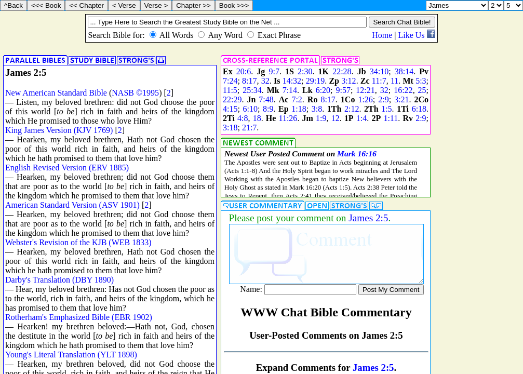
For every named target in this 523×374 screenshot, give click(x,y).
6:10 (250, 108)
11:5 (230, 90)
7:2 (296, 99)
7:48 (266, 99)
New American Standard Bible (56, 92)
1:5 (386, 108)
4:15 (230, 108)
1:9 (321, 118)
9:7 (274, 71)
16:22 (403, 90)
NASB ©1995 (135, 92)
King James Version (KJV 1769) (59, 130)
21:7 (249, 127)
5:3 (420, 80)
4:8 (242, 118)
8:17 (249, 80)
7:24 (230, 80)
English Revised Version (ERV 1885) (67, 167)
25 (422, 90)
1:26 (365, 99)
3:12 (348, 80)
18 (257, 118)
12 (335, 118)
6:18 (419, 108)
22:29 (232, 99)
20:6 (243, 71)
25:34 (252, 90)
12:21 (365, 90)
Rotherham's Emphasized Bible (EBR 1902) (78, 317)
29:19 (315, 80)
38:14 (404, 71)
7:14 (290, 90)
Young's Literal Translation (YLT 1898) (71, 354)
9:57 (343, 90)
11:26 (288, 118)
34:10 (379, 71)
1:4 (361, 118)
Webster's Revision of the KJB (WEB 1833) (78, 242)
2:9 (383, 99)
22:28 (341, 71)
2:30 (305, 71)
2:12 (351, 108)
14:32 (292, 80)
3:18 (230, 127)
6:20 (323, 90)
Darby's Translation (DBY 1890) (59, 279)
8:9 (268, 108)
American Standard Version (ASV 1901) (72, 205)
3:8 (317, 108)
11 (394, 80)
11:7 (379, 80)
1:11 (390, 118)
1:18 (298, 108)
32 (265, 80)
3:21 (401, 99)
